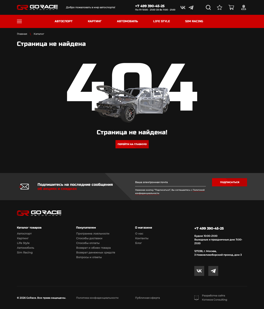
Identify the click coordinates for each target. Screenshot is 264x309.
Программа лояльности (92, 233)
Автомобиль (25, 247)
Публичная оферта (147, 297)
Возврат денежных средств (95, 252)
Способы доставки (89, 238)
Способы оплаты (87, 243)
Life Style (23, 243)
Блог (138, 243)
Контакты (141, 238)
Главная (22, 33)
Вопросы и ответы (89, 257)
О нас (139, 233)
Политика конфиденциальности (97, 297)
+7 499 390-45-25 (150, 6)
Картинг (22, 238)
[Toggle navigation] (19, 21)
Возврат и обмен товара (93, 247)
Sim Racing (25, 252)
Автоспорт (24, 233)
